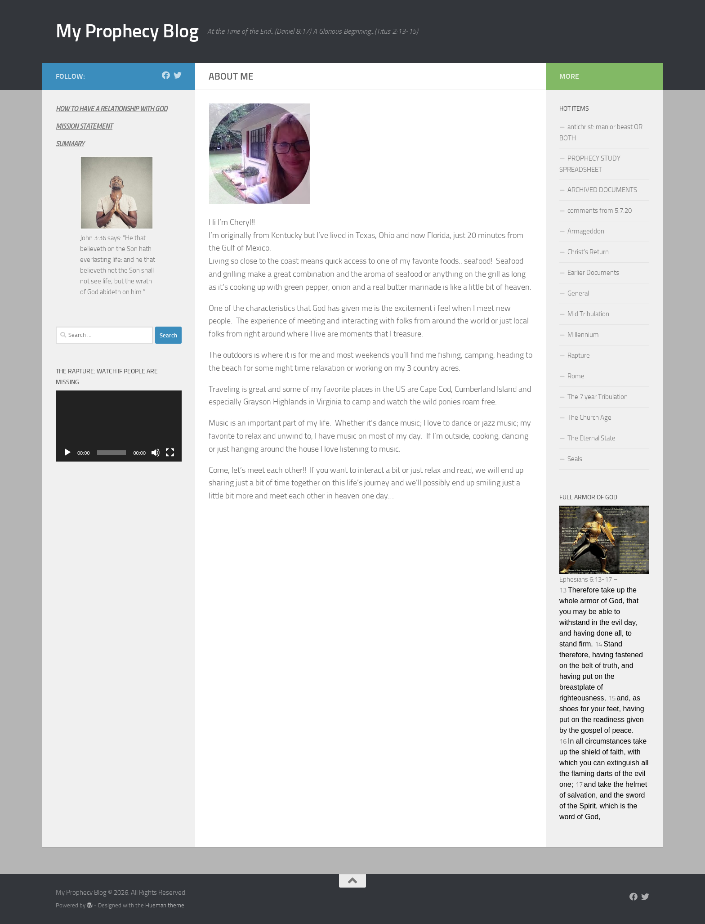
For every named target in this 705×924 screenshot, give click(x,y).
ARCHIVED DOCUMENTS (602, 190)
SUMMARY (70, 144)
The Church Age (589, 417)
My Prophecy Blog (127, 31)
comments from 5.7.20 (599, 210)
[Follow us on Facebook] (166, 75)
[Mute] (155, 452)
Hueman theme (164, 905)
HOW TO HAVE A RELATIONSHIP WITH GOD (111, 109)
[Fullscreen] (169, 452)
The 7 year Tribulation (597, 397)
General (578, 293)
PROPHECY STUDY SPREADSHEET (589, 164)
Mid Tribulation (588, 314)
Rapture (578, 355)
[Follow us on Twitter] (178, 75)
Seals (574, 459)
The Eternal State (591, 438)
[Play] (67, 452)
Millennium (583, 335)
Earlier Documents (593, 273)
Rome (576, 376)
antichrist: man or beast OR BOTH (601, 132)
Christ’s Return (588, 252)
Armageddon (585, 231)
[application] (119, 426)
